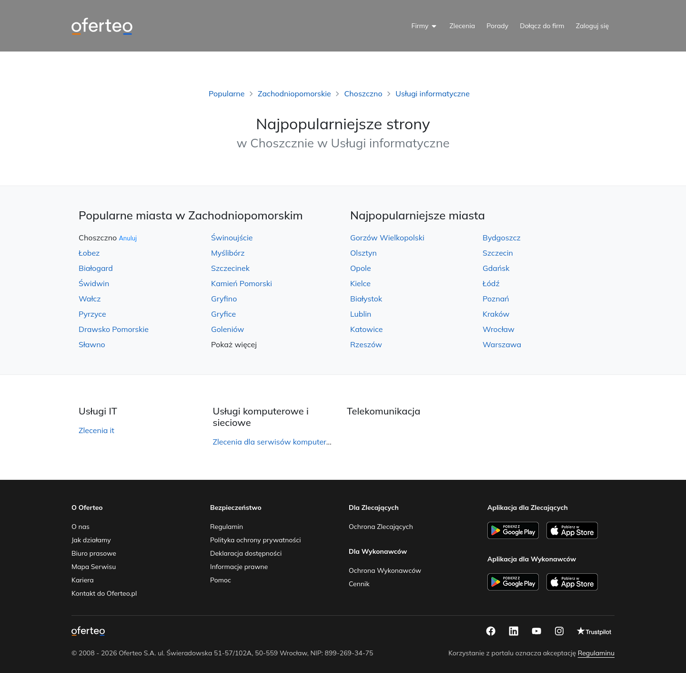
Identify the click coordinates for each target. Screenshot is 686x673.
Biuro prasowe (93, 553)
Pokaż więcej (234, 344)
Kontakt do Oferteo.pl (104, 593)
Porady (497, 25)
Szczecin (498, 253)
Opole (360, 268)
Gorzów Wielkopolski (387, 237)
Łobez (89, 253)
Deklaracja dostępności (246, 553)
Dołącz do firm (542, 25)
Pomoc (220, 580)
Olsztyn (363, 253)
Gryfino (224, 298)
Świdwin (94, 283)
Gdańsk (496, 268)
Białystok (366, 298)
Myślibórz (228, 253)
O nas (80, 526)
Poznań (496, 298)
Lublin (360, 314)
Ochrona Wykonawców (385, 570)
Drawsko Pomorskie (114, 329)
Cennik (359, 584)
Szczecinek (230, 268)
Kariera (82, 580)
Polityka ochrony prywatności (255, 540)
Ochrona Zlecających (381, 526)
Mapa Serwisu (93, 566)
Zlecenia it (96, 430)
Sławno (92, 344)
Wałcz (90, 298)
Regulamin (226, 526)
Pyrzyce (92, 314)
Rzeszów (366, 344)
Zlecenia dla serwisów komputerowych (281, 441)
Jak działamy (91, 540)
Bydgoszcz (502, 237)
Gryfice (223, 314)
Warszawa (502, 344)
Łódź (491, 283)
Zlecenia (462, 25)
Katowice (366, 329)
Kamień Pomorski (241, 283)
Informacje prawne (239, 566)
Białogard (96, 268)
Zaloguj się (592, 25)
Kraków (496, 314)
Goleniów (227, 329)
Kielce (360, 283)
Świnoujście (232, 237)
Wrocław (498, 329)
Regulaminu (596, 653)
